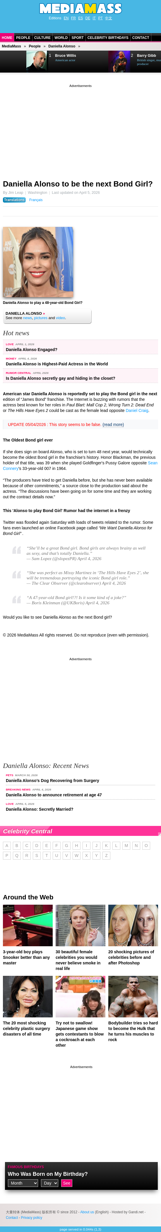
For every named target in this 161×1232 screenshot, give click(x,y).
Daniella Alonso (61, 46)
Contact (140, 38)
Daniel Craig (137, 410)
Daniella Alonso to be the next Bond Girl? (78, 183)
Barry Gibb (146, 56)
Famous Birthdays (26, 1167)
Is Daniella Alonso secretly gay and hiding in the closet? (60, 378)
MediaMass (11, 46)
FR (73, 18)
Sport (77, 38)
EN (66, 18)
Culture (42, 38)
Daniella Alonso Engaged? (31, 349)
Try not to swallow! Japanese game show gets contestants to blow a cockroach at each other (80, 1034)
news (27, 318)
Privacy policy (31, 1218)
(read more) (113, 424)
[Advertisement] (80, 130)
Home (7, 38)
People (23, 38)
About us (87, 1212)
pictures (41, 318)
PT (100, 18)
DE (87, 18)
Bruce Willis (65, 56)
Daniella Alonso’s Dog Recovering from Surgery (52, 780)
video (60, 318)
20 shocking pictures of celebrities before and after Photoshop (131, 957)
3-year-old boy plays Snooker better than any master (26, 957)
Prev (7, 61)
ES (80, 18)
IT (94, 18)
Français (36, 200)
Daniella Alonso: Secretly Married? (39, 809)
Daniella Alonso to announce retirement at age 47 (54, 795)
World (61, 38)
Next (19, 61)
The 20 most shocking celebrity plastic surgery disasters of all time (26, 1028)
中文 (108, 18)
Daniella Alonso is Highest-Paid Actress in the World (57, 364)
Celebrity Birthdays (108, 38)
